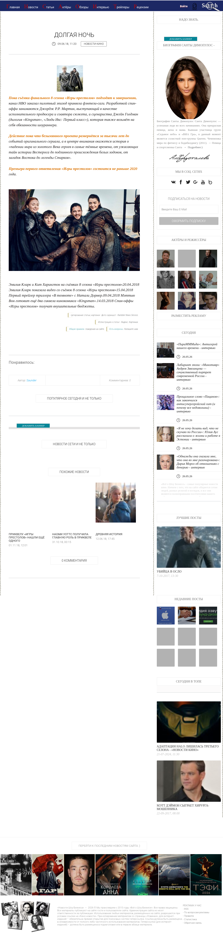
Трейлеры (121, 6)
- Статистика (190, 919)
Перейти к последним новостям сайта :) (109, 845)
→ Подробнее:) (193, 147)
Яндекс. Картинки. (129, 322)
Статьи (48, 6)
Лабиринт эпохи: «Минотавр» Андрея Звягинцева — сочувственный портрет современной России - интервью (198, 372)
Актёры (64, 6)
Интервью (101, 6)
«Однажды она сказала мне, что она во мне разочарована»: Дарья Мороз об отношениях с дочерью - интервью (198, 462)
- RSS (186, 909)
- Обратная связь (192, 922)
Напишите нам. (131, 329)
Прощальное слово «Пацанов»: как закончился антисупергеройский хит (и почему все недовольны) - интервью (198, 404)
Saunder (32, 380)
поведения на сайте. (95, 329)
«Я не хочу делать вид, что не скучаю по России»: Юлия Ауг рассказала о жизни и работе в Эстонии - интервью (198, 434)
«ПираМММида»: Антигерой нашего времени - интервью (197, 346)
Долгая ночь (74, 34)
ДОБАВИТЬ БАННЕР (33, 425)
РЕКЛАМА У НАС (192, 905)
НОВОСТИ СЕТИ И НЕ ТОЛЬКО (74, 444)
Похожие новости (74, 472)
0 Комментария (74, 560)
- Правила (188, 916)
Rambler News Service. (128, 315)
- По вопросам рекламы (196, 912)
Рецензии (141, 6)
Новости (31, 6)
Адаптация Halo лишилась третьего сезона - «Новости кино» (188, 748)
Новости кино (94, 43)
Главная (13, 6)
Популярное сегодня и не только (74, 398)
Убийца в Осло (169, 571)
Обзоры (81, 6)
